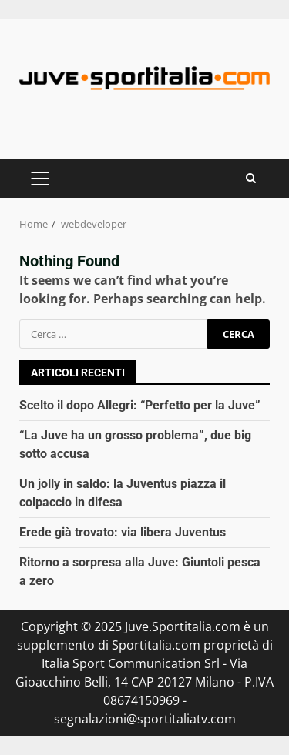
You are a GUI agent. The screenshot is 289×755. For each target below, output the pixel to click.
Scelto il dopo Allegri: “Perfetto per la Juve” (139, 405)
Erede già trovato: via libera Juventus (122, 532)
